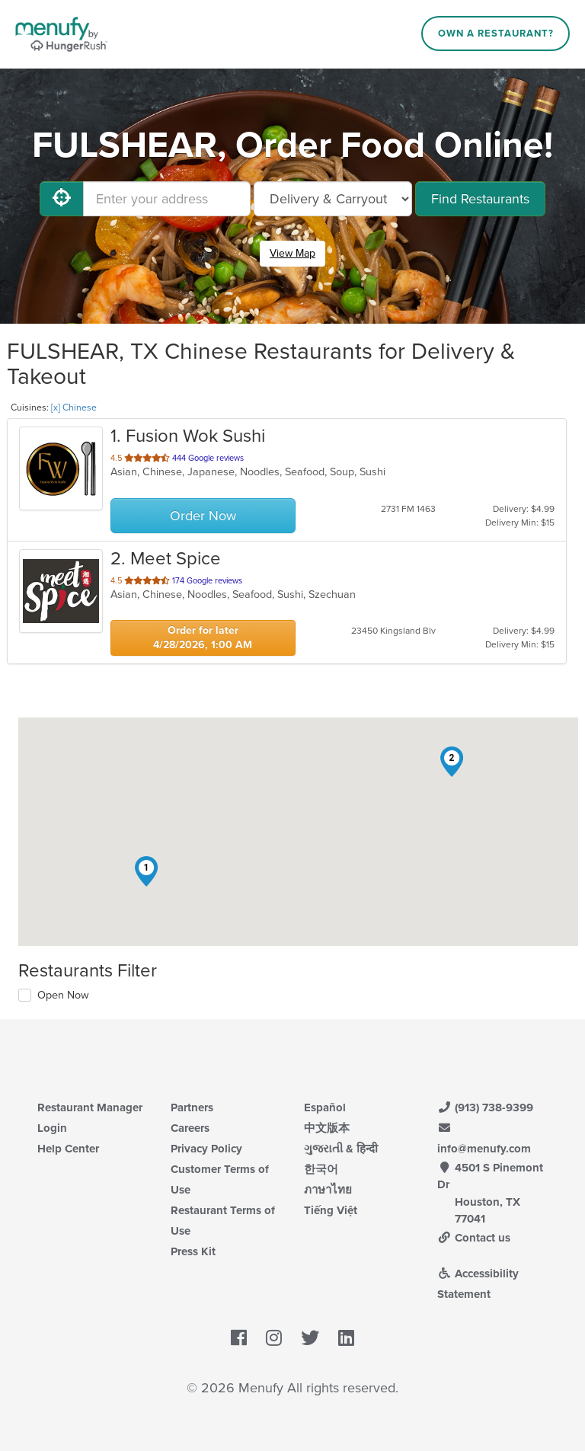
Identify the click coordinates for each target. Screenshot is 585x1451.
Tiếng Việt (330, 1210)
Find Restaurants (480, 198)
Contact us (473, 1238)
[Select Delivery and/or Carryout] (333, 198)
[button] (146, 871)
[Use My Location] (62, 198)
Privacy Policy (206, 1148)
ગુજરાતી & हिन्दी (341, 1148)
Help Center (68, 1148)
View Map (292, 253)
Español (325, 1107)
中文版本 (327, 1128)
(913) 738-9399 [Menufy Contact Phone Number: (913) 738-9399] (485, 1107)
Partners (192, 1107)
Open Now (63, 995)
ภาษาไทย (328, 1190)
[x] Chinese (74, 407)
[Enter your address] (167, 198)
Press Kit (193, 1251)
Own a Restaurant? (496, 33)
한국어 (321, 1169)
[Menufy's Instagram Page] (274, 1338)
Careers (190, 1128)
